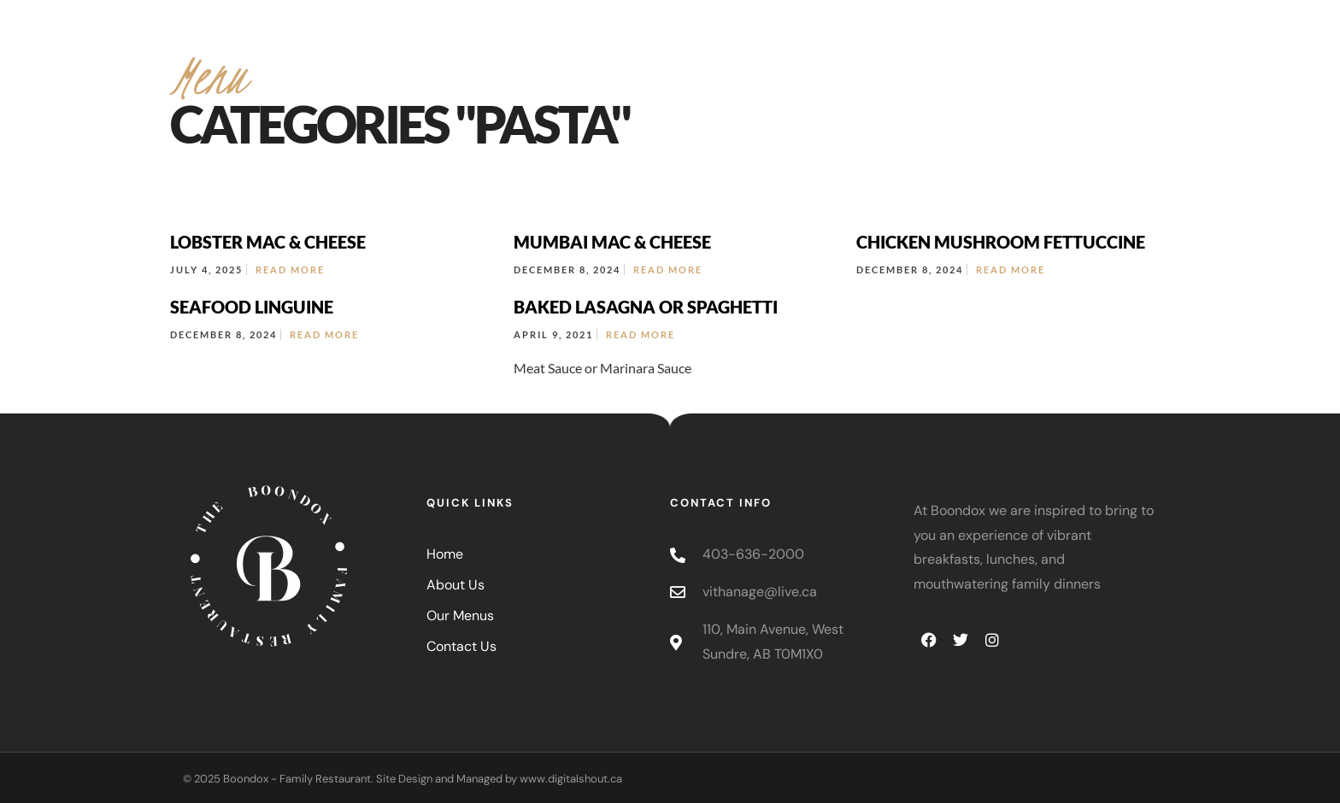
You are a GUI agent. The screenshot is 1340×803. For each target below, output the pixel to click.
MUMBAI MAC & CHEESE (612, 242)
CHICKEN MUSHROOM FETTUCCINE (1000, 242)
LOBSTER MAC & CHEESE (268, 242)
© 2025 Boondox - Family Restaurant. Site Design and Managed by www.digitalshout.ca (402, 778)
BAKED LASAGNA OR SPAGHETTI (646, 306)
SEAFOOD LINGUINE (251, 306)
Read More (290, 269)
